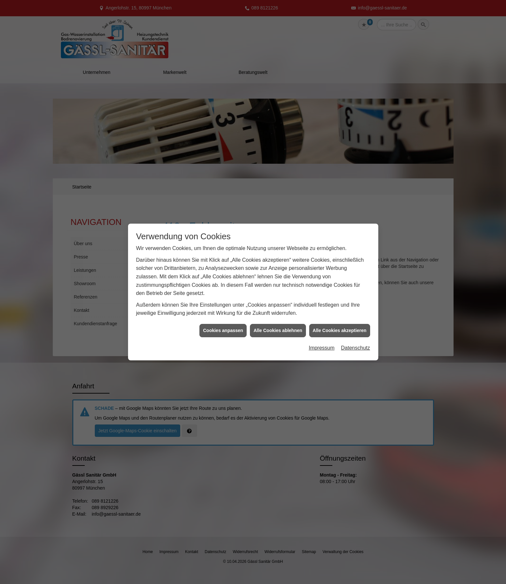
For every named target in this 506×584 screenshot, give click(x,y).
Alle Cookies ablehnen (277, 268)
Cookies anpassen (223, 268)
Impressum (321, 286)
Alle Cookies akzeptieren (340, 268)
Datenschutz (355, 286)
